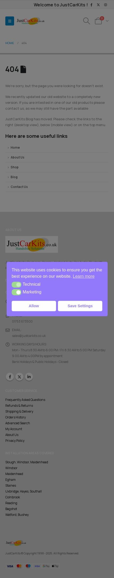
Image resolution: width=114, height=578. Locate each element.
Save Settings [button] (80, 306)
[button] (17, 285)
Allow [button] (34, 306)
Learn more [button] (84, 276)
